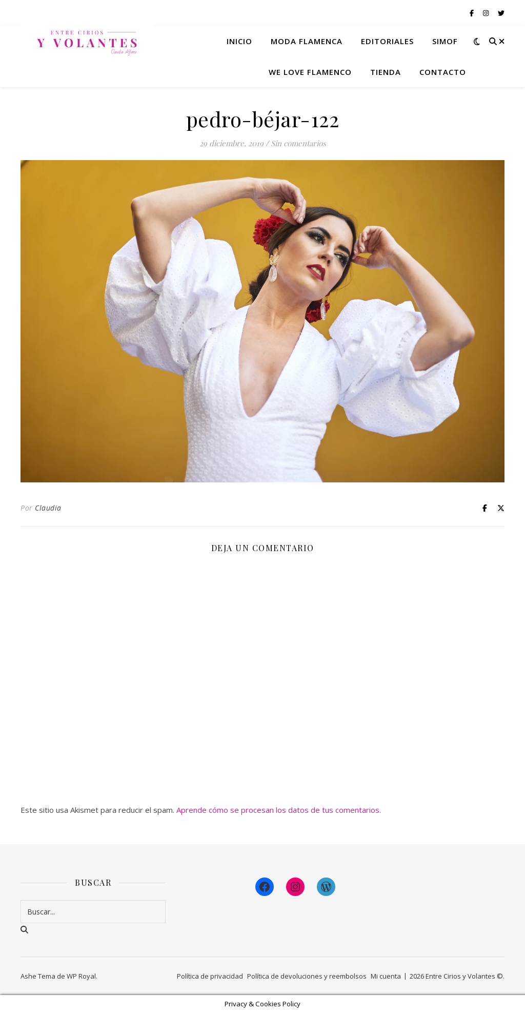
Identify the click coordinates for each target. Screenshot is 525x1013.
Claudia (48, 508)
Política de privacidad (210, 976)
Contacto (442, 72)
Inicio (239, 41)
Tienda (385, 72)
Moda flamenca (306, 41)
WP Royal (81, 976)
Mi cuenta (386, 976)
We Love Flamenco (310, 72)
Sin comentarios (298, 143)
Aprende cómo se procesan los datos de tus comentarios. (278, 810)
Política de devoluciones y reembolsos (307, 976)
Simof (445, 41)
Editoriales (387, 41)
